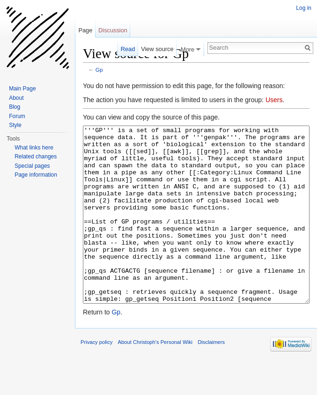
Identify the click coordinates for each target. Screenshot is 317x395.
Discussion (112, 30)
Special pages (32, 166)
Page (85, 30)
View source (157, 48)
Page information (36, 174)
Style (15, 125)
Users (274, 100)
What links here (34, 147)
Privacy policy (96, 377)
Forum (17, 116)
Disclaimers (211, 377)
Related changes (36, 156)
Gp (99, 70)
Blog (14, 107)
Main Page (22, 88)
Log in (303, 8)
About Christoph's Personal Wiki (155, 377)
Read (128, 48)
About (16, 98)
